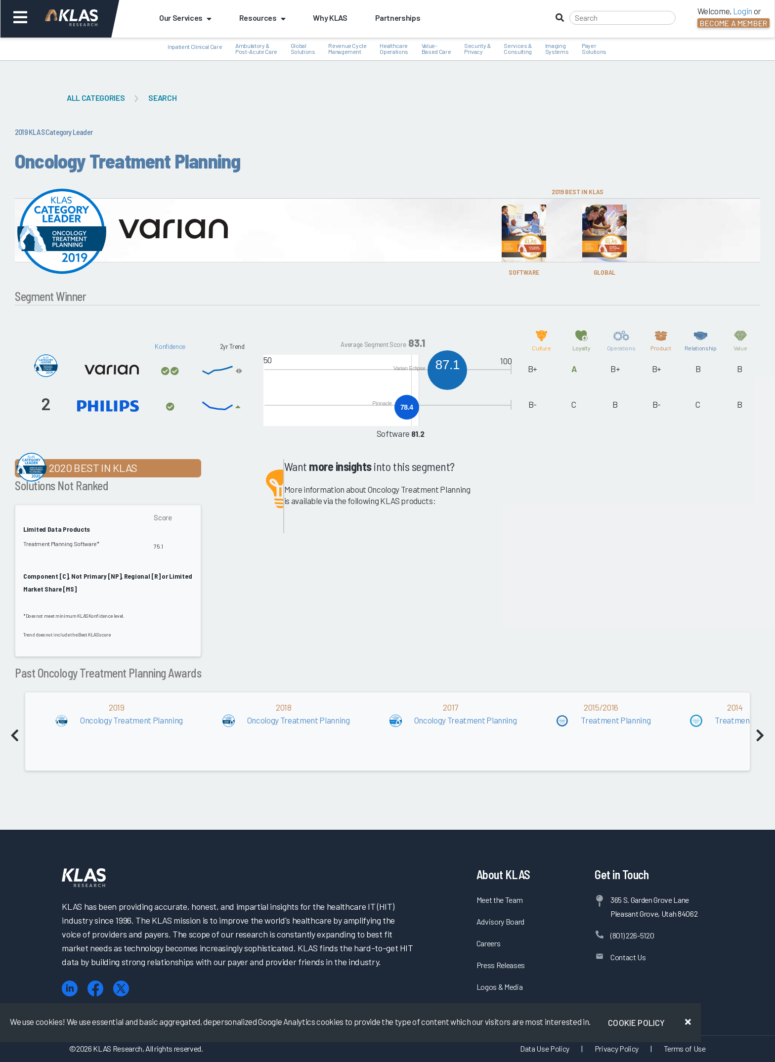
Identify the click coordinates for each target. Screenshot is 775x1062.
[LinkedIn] (70, 988)
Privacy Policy (617, 1048)
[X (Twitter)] (121, 988)
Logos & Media (499, 986)
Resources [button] (262, 17)
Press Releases (500, 965)
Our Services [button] (185, 17)
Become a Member (733, 23)
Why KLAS (330, 17)
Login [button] (742, 11)
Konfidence (170, 346)
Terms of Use (685, 1048)
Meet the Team (499, 899)
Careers (488, 943)
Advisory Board (500, 921)
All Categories (96, 97)
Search (162, 97)
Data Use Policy (544, 1048)
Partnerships (398, 17)
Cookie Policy (636, 1022)
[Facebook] (95, 988)
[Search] (622, 18)
